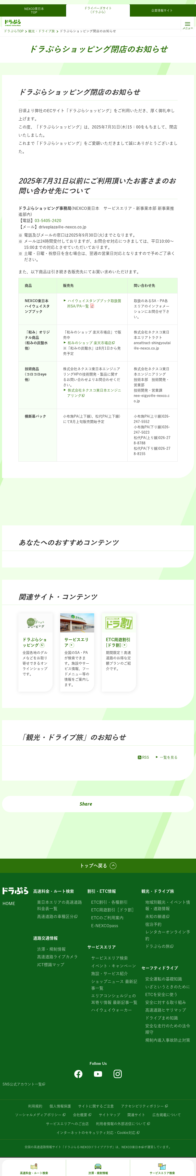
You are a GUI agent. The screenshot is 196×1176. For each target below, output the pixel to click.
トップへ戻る (93, 865)
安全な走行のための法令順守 (167, 1028)
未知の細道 (155, 916)
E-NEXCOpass (104, 925)
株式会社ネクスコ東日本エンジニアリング (94, 392)
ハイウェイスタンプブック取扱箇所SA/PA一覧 (94, 303)
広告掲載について (166, 1114)
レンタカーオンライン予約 (167, 935)
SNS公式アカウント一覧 (22, 1084)
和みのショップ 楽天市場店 (90, 342)
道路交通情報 (45, 938)
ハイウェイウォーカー (111, 1010)
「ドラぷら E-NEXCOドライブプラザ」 (88, 1145)
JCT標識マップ (50, 964)
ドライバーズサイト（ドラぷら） (98, 5)
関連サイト (136, 1114)
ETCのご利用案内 (107, 917)
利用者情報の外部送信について (121, 1123)
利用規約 (35, 1105)
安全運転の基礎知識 (163, 979)
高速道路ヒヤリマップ (165, 1010)
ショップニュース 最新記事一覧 (114, 984)
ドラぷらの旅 (157, 946)
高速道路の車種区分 (55, 916)
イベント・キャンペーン (113, 966)
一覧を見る (169, 757)
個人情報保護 (60, 1105)
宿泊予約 (153, 924)
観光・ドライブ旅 (41, 31)
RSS (143, 757)
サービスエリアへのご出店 (67, 1123)
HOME (9, 903)
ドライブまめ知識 (161, 1018)
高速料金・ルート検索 (53, 891)
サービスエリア (101, 947)
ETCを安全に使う (161, 994)
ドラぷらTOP (13, 31)
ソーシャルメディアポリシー (38, 1114)
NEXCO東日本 (131, 1145)
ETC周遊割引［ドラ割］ (113, 910)
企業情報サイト (162, 6)
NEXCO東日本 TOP (35, 6)
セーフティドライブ (159, 968)
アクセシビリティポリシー (142, 1105)
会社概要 (80, 1114)
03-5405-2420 (48, 220)
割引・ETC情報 (101, 891)
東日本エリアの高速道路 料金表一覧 (59, 905)
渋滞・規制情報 (51, 949)
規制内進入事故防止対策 (167, 1040)
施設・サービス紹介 (109, 973)
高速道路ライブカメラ (57, 956)
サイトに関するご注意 (96, 1105)
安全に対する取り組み (165, 1002)
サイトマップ (109, 1114)
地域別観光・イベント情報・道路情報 (167, 905)
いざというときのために (167, 987)
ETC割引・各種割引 (109, 902)
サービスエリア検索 (109, 958)
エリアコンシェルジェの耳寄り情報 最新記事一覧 (114, 998)
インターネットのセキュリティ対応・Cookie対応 (96, 1131)
